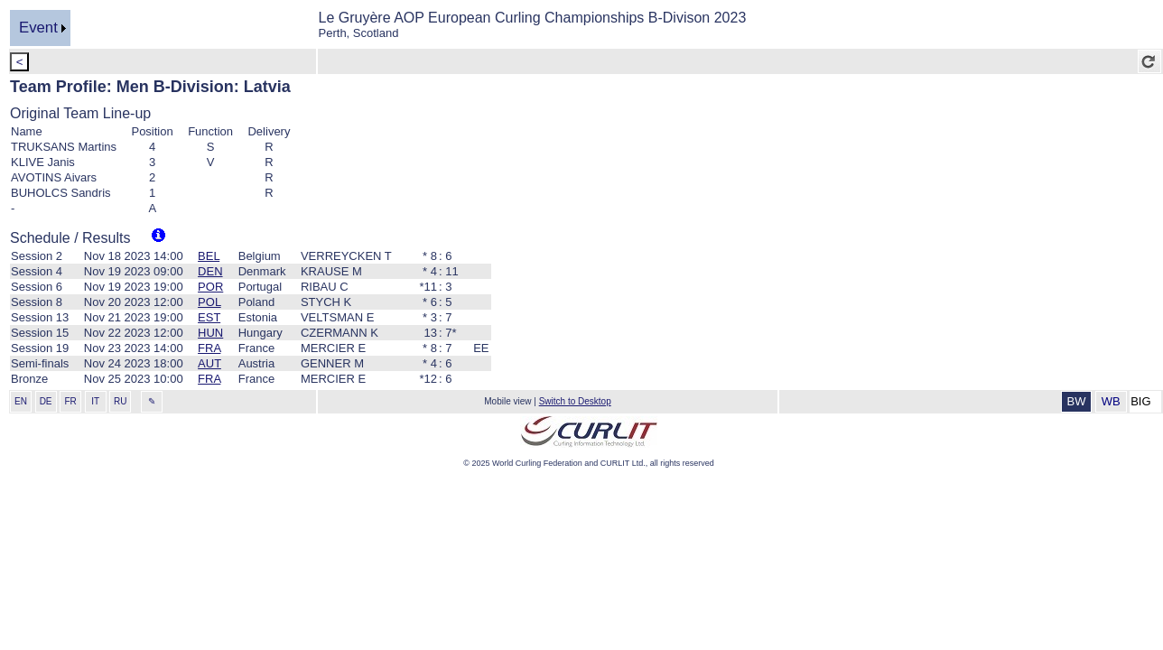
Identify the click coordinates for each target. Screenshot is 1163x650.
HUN (210, 332)
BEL (208, 256)
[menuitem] (40, 28)
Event (38, 27)
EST (209, 317)
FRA (209, 348)
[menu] (40, 28)
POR (210, 286)
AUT (209, 363)
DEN (210, 271)
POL (209, 302)
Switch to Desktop (575, 401)
